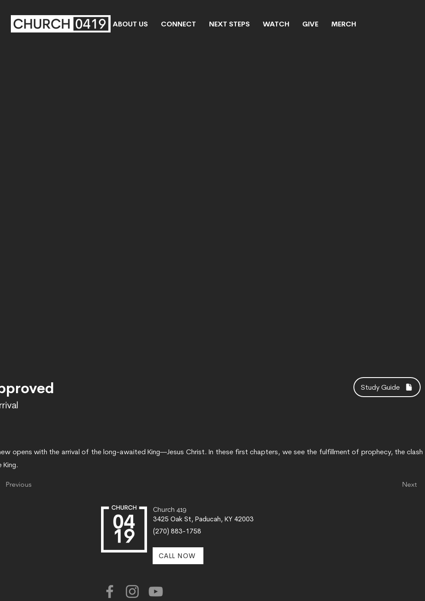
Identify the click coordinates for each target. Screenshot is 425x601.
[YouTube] (155, 591)
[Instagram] (132, 591)
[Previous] (34, 484)
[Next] (395, 484)
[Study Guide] (387, 387)
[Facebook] (109, 591)
